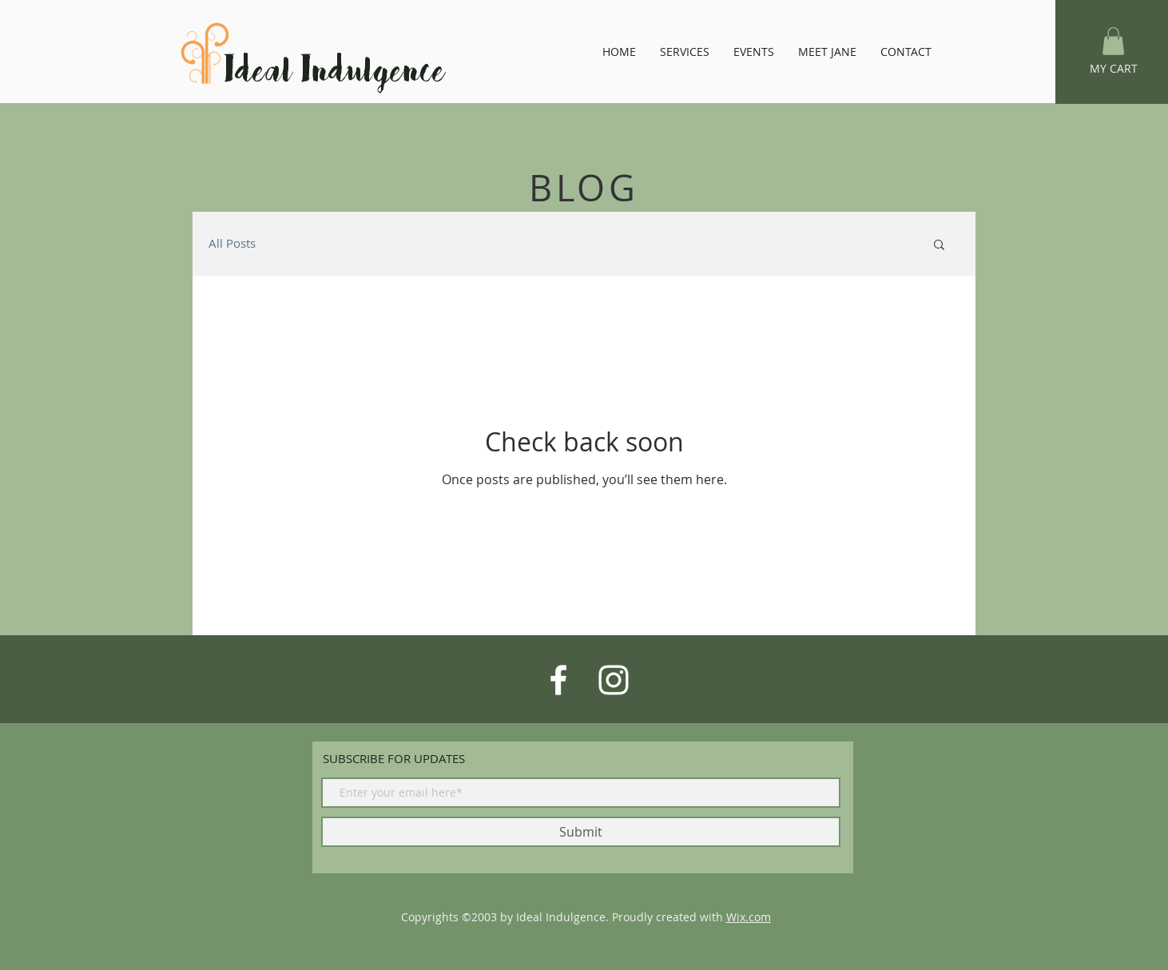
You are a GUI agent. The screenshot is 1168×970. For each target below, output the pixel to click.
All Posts (232, 243)
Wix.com (748, 916)
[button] (1113, 41)
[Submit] (580, 832)
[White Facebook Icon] (558, 680)
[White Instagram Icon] (614, 680)
